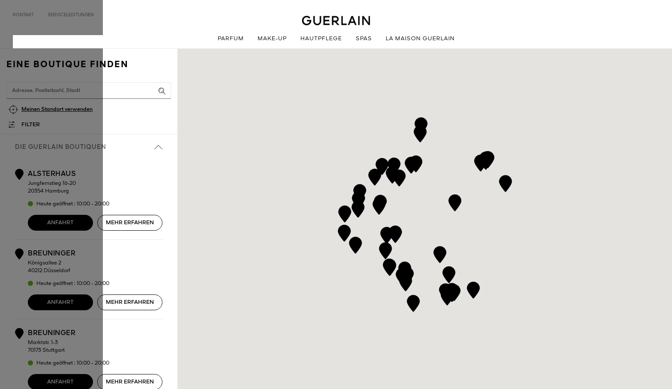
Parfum (231, 39)
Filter (30, 125)
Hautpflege (321, 39)
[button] (421, 124)
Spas (364, 39)
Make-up (272, 39)
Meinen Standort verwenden (57, 109)
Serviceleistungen (71, 15)
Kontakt (23, 15)
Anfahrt (60, 223)
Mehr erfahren (130, 223)
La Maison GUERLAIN (420, 39)
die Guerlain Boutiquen (88, 147)
